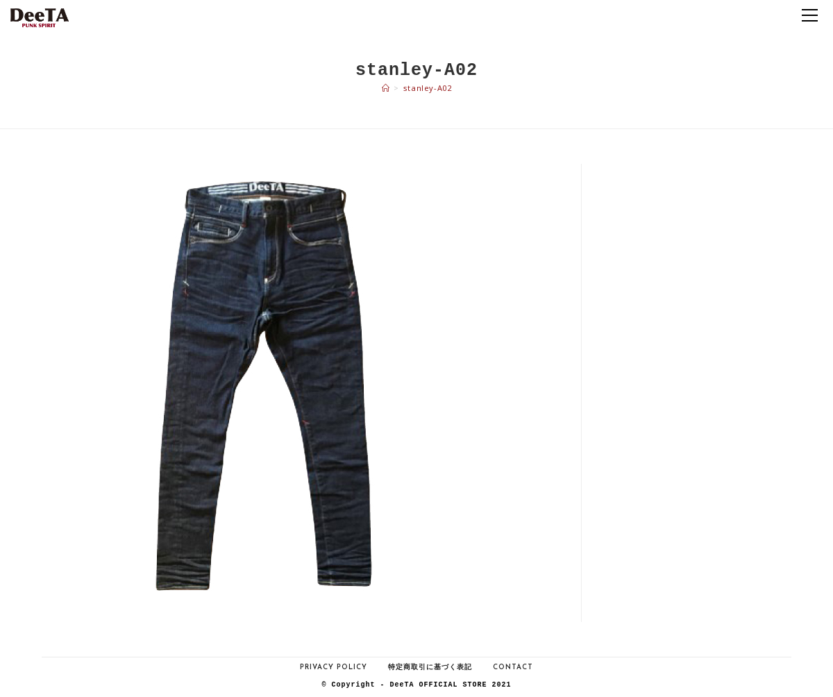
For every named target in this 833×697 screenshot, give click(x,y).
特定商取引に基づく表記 (430, 667)
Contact (513, 667)
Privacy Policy (333, 667)
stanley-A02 (427, 88)
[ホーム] (386, 88)
